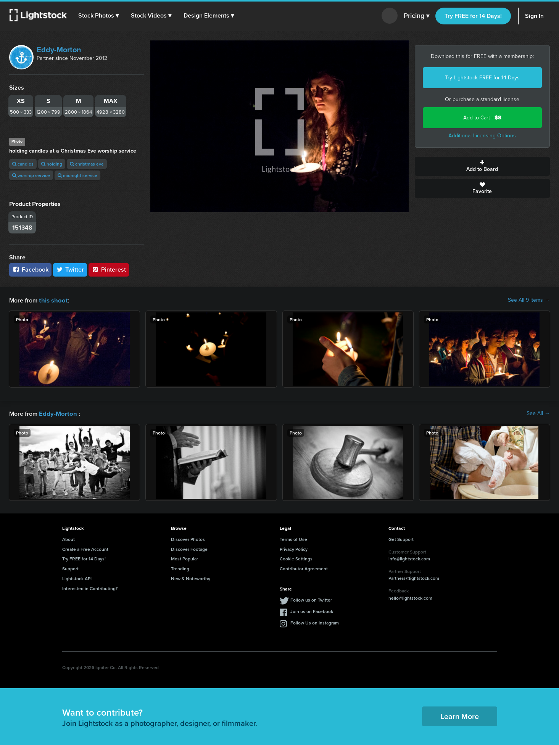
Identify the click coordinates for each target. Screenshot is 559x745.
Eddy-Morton (59, 49)
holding (51, 164)
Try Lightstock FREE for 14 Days (482, 78)
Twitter (70, 269)
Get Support (401, 538)
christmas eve (87, 164)
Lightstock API (77, 577)
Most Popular (184, 558)
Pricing (416, 16)
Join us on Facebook (311, 610)
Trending (180, 568)
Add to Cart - (482, 118)
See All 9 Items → (529, 300)
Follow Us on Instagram (314, 622)
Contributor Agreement (304, 568)
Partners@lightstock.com (413, 577)
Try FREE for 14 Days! (473, 15)
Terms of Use (293, 538)
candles (23, 164)
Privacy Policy (294, 548)
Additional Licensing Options (482, 136)
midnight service (77, 175)
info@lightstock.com (409, 558)
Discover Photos (188, 538)
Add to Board (482, 166)
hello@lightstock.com (410, 597)
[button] (99, 16)
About (68, 538)
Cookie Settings (296, 558)
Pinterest (109, 269)
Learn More (459, 715)
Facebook (30, 269)
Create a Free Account (85, 548)
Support (70, 568)
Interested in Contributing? (90, 587)
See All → (538, 413)
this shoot (52, 300)
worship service (31, 175)
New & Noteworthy (190, 577)
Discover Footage (189, 548)
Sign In (534, 15)
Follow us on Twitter (311, 599)
